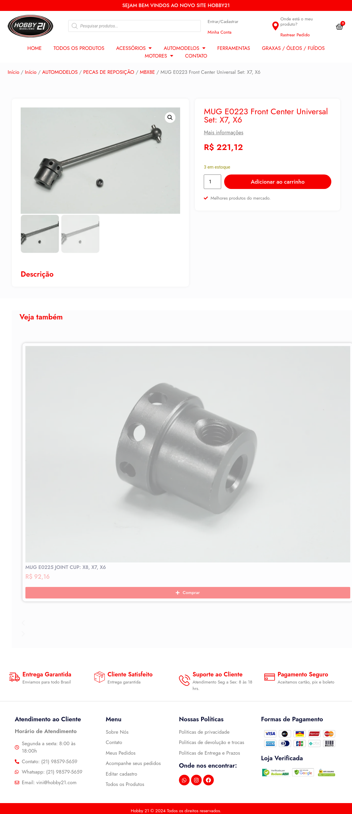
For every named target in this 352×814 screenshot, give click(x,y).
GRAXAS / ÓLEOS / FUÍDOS (293, 48)
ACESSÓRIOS (134, 48)
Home (34, 48)
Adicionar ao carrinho (277, 182)
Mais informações (223, 132)
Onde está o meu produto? (296, 21)
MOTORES (159, 56)
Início (13, 72)
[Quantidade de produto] (212, 181)
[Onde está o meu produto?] (275, 26)
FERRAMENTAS (233, 48)
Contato (196, 55)
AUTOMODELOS (184, 48)
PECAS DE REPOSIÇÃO (108, 72)
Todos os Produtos (78, 48)
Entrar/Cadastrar (223, 21)
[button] (170, 117)
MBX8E (147, 72)
